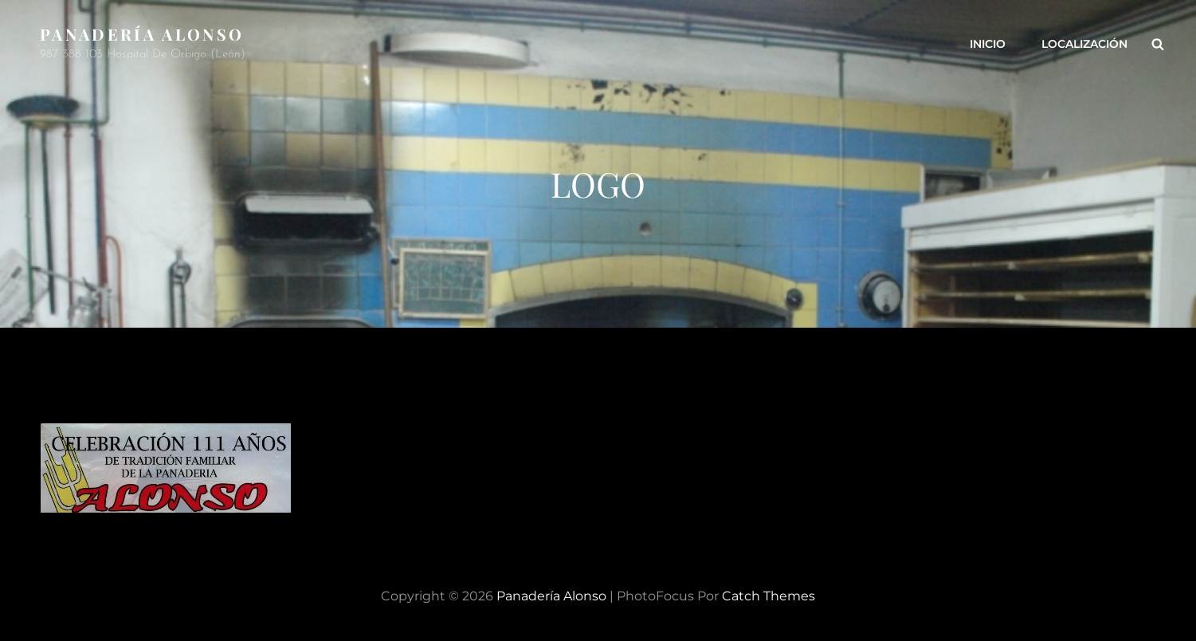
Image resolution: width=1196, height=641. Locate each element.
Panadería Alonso (142, 34)
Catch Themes (768, 596)
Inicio (988, 44)
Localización (1084, 44)
